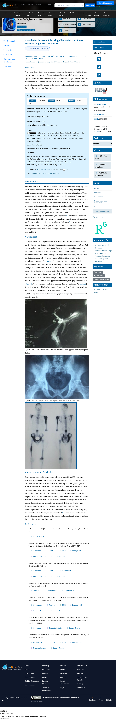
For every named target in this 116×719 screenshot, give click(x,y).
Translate (102, 6)
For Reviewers (108, 13)
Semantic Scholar (73, 546)
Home (23, 4)
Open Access (30, 640)
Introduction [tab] (8, 50)
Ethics (44, 643)
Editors (62, 636)
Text (48, 169)
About (30, 4)
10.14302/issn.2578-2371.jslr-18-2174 (44, 173)
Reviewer (63, 640)
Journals (49, 6)
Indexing (80, 13)
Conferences (30, 651)
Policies (39, 6)
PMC (51, 546)
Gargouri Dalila (37, 58)
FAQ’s (62, 654)
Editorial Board (19, 13)
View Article (33, 546)
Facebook (92, 665)
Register (90, 5)
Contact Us (81, 654)
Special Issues (64, 13)
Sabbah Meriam (31, 56)
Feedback (46, 636)
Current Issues (41, 13)
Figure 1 (50, 261)
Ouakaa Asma (72, 56)
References (97, 193)
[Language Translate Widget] (105, 3)
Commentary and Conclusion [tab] (10, 60)
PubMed (43, 546)
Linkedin (109, 665)
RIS (38, 169)
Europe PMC (60, 546)
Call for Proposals (32, 647)
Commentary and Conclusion (100, 189)
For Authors (89, 13)
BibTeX (43, 169)
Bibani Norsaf (48, 56)
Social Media (82, 632)
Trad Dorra (60, 56)
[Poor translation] (6, 685)
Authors (63, 632)
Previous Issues (53, 13)
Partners (80, 636)
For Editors (98, 13)
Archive (73, 13)
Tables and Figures (102, 198)
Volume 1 (97, 130)
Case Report (98, 183)
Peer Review (30, 643)
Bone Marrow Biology (103, 237)
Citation (63, 30)
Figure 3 (83, 284)
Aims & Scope (30, 13)
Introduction (99, 179)
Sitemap (80, 650)
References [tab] (8, 66)
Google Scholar (34, 535)
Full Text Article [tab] (9, 41)
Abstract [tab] (7, 46)
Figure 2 (28, 284)
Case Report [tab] (8, 55)
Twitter (101, 665)
